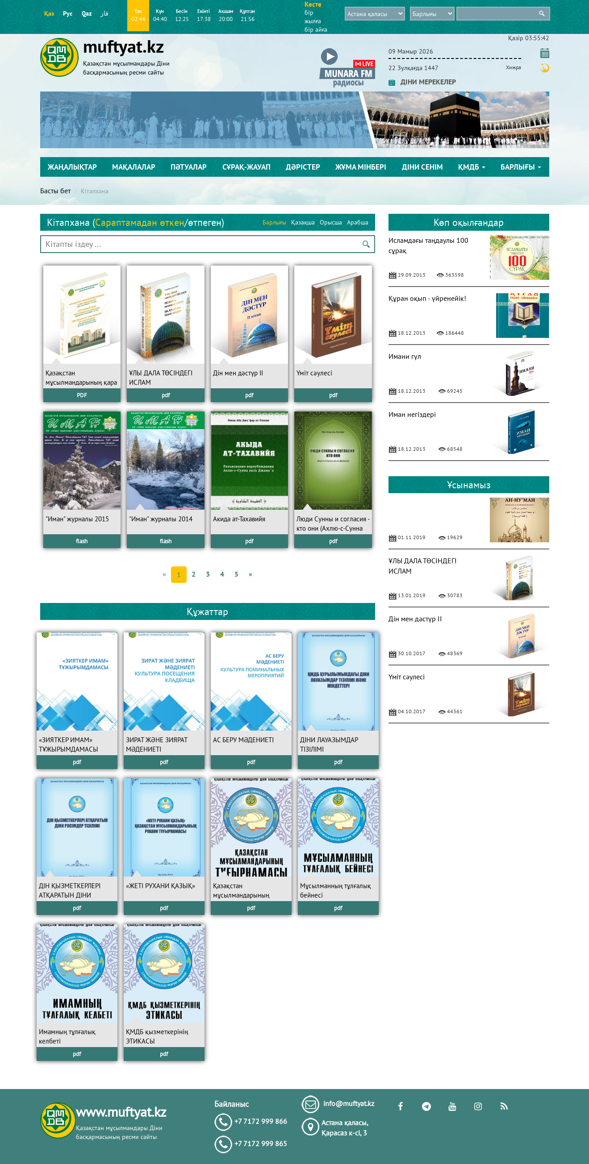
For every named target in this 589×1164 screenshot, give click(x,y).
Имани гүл (404, 356)
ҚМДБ (471, 167)
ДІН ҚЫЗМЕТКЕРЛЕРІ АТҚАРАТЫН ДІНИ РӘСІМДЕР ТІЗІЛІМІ (69, 895)
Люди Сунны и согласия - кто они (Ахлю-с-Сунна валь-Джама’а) (333, 528)
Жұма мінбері (360, 167)
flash (82, 541)
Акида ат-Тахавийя (239, 519)
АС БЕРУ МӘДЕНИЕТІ (243, 740)
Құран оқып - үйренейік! (427, 298)
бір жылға (313, 16)
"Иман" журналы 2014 (160, 519)
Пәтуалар (189, 167)
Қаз (49, 13)
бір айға (316, 29)
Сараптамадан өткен (139, 222)
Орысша (331, 222)
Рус (67, 13)
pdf (166, 395)
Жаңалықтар (72, 167)
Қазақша (303, 222)
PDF (82, 395)
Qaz (87, 13)
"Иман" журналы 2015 (77, 519)
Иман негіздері (412, 414)
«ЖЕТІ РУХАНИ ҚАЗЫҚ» (160, 885)
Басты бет (55, 190)
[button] (347, 49)
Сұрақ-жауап (246, 167)
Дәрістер (303, 167)
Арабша (357, 222)
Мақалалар (133, 167)
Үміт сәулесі (314, 373)
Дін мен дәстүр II (238, 373)
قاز (104, 13)
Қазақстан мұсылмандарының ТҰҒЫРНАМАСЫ (241, 895)
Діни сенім (422, 167)
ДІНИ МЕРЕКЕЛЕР (422, 81)
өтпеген (204, 222)
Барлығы (521, 167)
